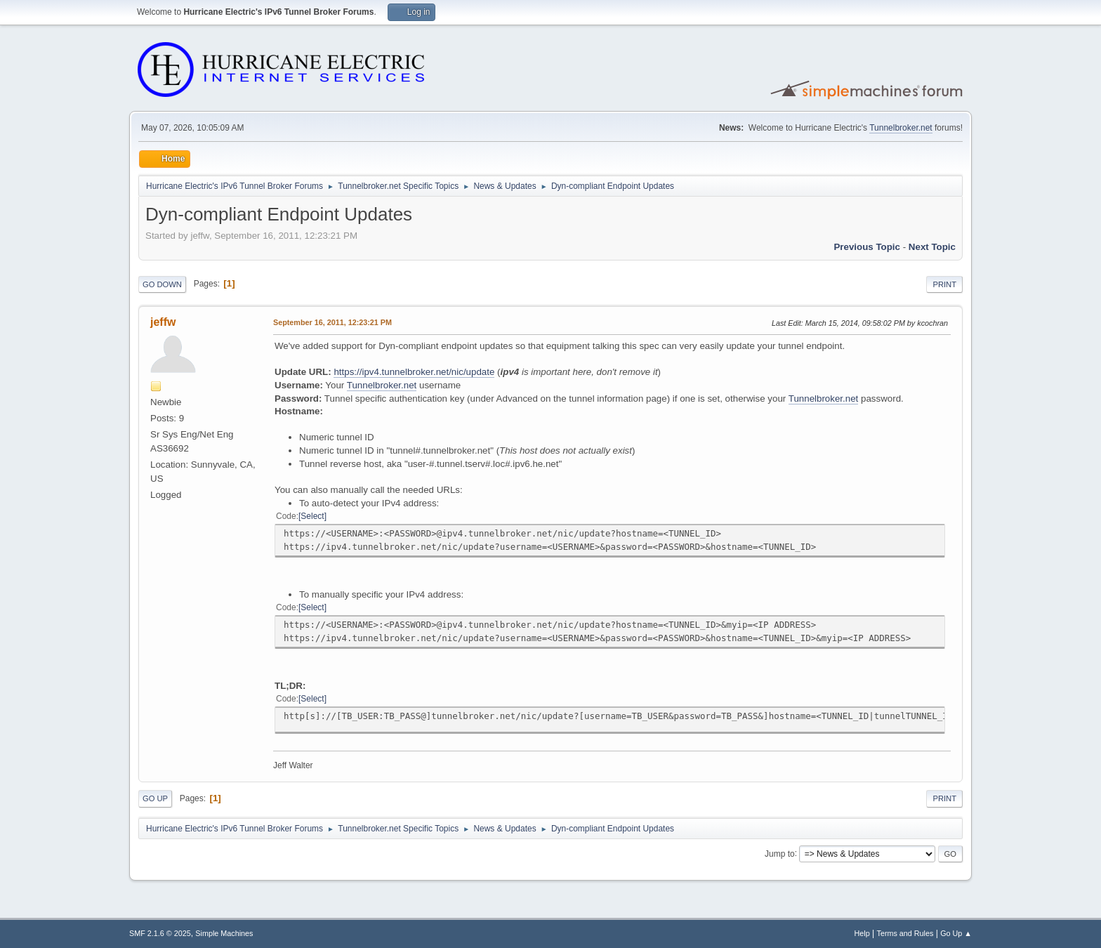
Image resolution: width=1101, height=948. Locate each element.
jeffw (163, 322)
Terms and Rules (905, 933)
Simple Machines (224, 933)
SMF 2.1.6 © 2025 (160, 933)
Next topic (932, 247)
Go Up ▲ (956, 933)
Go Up (155, 798)
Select (312, 516)
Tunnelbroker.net (900, 128)
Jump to (780, 853)
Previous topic (866, 247)
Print (944, 284)
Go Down (162, 284)
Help (862, 933)
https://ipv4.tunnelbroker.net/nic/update (414, 372)
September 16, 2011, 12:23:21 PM (332, 322)
